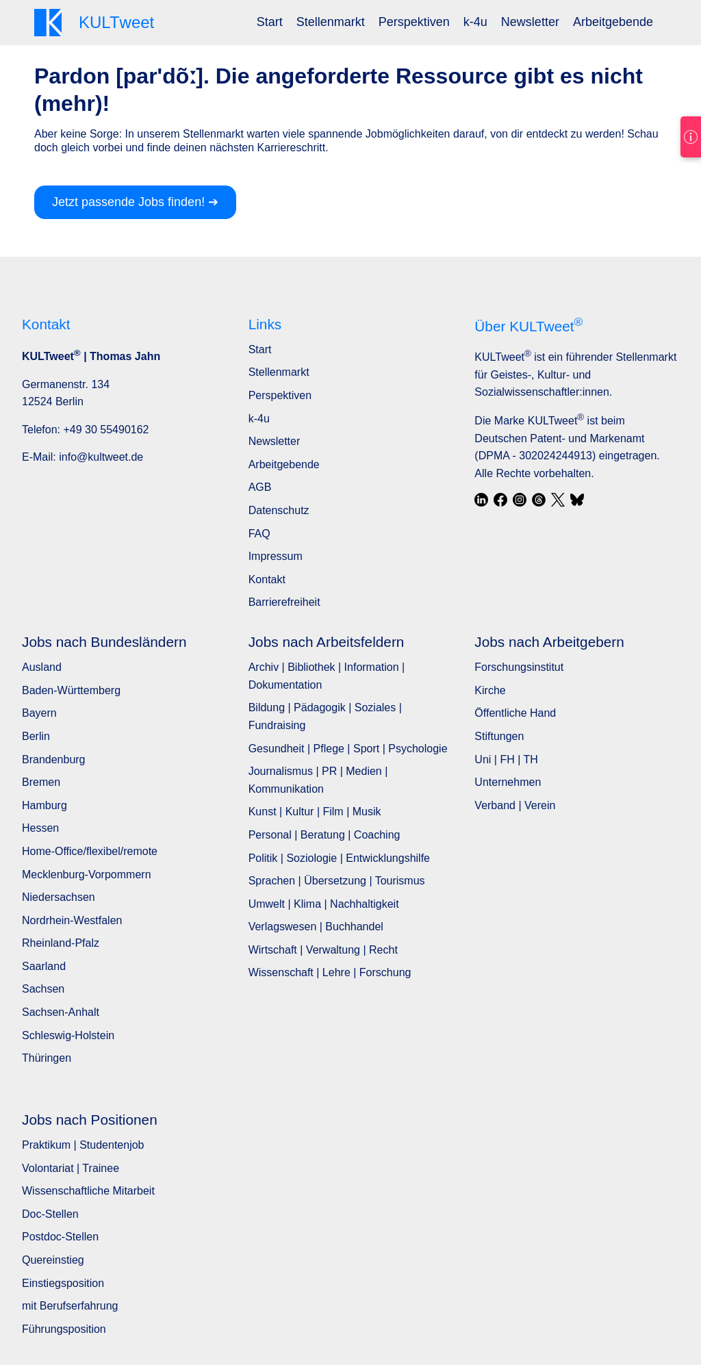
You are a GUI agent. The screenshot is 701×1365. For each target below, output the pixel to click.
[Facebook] (500, 500)
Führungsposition (64, 1329)
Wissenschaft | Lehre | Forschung (329, 972)
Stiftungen (499, 736)
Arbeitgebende (613, 22)
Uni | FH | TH (505, 759)
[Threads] (539, 500)
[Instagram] (519, 500)
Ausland (42, 667)
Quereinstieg (53, 1260)
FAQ (259, 533)
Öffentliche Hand (515, 713)
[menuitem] (270, 22)
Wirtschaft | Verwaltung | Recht (323, 950)
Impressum (275, 556)
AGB (260, 487)
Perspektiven (414, 22)
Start (270, 22)
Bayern (39, 713)
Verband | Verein (514, 805)
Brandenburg (54, 759)
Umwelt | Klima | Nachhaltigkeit (323, 904)
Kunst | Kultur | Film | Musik (314, 811)
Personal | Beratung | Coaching (324, 835)
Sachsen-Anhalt (60, 1012)
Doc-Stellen (50, 1214)
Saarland (44, 966)
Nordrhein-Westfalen (72, 920)
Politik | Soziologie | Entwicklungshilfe (339, 858)
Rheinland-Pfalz (60, 943)
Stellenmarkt (330, 22)
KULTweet (502, 357)
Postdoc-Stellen (60, 1236)
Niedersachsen (58, 897)
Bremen (41, 782)
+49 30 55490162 (106, 429)
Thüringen (46, 1058)
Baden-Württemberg (71, 690)
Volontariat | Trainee (70, 1168)
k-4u (475, 22)
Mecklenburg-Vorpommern (86, 874)
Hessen (40, 828)
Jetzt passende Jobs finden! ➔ (135, 202)
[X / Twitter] (558, 500)
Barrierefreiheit (284, 602)
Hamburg (44, 805)
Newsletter (530, 22)
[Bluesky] (577, 500)
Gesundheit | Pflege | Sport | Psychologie (348, 748)
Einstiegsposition (63, 1283)
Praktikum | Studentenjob (83, 1145)
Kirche (489, 690)
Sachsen (43, 989)
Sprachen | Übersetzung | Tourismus (336, 880)
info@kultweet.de (101, 457)
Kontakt (266, 579)
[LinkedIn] (481, 500)
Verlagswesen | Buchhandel (315, 926)
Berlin (36, 736)
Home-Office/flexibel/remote (89, 851)
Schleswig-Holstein (68, 1035)
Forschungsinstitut (518, 667)
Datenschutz (278, 510)
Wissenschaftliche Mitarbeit (88, 1191)
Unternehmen (507, 782)
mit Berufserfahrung (70, 1306)
